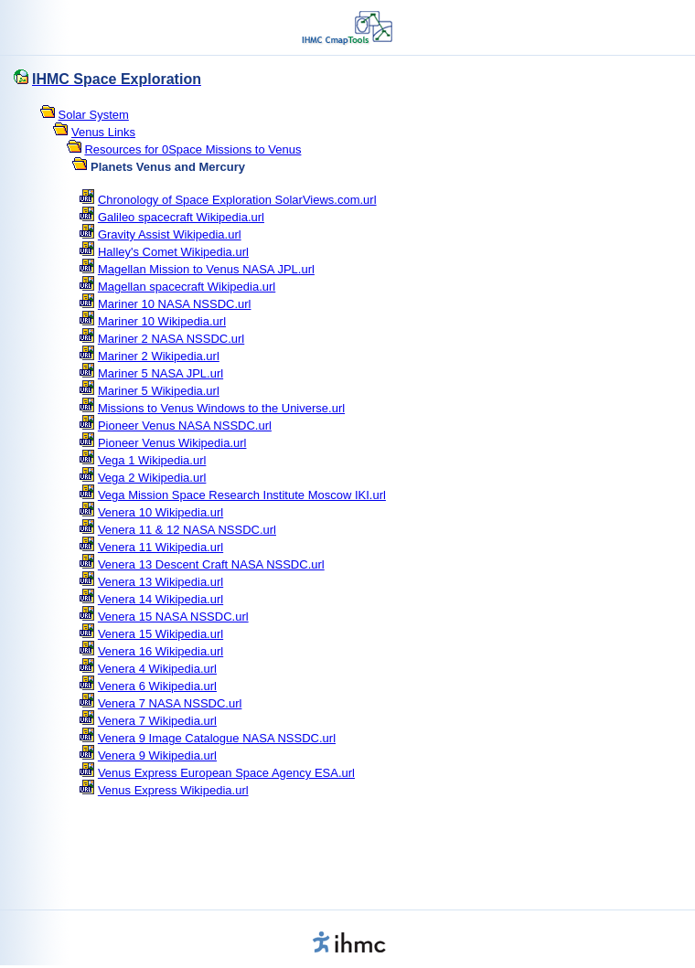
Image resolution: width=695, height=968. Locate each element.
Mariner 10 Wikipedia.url (162, 321)
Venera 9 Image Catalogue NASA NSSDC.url (217, 738)
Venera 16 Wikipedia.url (160, 651)
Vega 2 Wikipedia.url (152, 477)
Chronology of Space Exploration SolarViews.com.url (237, 200)
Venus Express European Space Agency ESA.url (226, 773)
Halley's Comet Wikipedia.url (173, 252)
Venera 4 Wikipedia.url (157, 668)
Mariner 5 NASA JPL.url (160, 373)
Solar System (94, 115)
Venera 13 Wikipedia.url (160, 582)
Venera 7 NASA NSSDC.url (170, 703)
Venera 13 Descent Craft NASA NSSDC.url (211, 564)
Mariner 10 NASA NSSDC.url (174, 304)
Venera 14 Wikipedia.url (160, 599)
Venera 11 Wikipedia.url (160, 547)
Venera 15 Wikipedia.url (160, 634)
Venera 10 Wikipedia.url (160, 512)
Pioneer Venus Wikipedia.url (172, 443)
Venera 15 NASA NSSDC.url (173, 616)
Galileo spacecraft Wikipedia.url (181, 217)
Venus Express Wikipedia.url (173, 790)
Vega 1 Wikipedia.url (152, 460)
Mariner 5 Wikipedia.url (158, 391)
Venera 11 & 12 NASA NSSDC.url (187, 530)
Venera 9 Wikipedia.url (157, 755)
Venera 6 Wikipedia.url (157, 686)
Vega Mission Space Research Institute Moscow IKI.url (242, 495)
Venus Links (103, 132)
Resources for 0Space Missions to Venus (192, 149)
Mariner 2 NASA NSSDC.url (171, 339)
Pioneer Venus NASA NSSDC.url (185, 425)
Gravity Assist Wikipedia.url (169, 234)
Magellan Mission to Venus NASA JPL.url (206, 269)
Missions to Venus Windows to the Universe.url (221, 408)
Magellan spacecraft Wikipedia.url (186, 286)
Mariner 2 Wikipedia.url (158, 356)
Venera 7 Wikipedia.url (157, 721)
